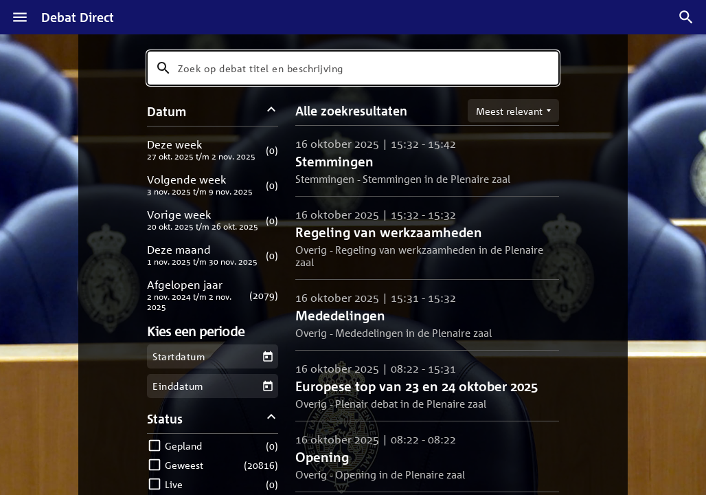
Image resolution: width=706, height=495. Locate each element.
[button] (212, 150)
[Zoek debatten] (686, 17)
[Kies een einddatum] (267, 386)
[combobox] (353, 68)
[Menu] (20, 17)
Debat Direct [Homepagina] (77, 17)
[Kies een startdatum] (267, 356)
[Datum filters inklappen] (272, 111)
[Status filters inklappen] (272, 418)
